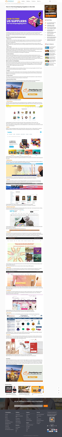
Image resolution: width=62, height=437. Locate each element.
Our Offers (6, 414)
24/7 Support (28, 426)
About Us (6, 417)
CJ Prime (27, 417)
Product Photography (29, 420)
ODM (37, 417)
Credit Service (28, 414)
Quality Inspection (18, 421)
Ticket (27, 429)
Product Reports (18, 427)
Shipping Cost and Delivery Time (19, 416)
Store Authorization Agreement (9, 429)
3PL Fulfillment (18, 418)
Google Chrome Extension (40, 420)
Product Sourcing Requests (40, 414)
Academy (17, 428)
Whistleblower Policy (8, 423)
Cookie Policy (7, 426)
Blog (16, 430)
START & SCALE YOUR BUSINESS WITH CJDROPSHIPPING (24, 230)
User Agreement (7, 420)
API (16, 431)
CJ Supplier (38, 423)
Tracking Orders (18, 414)
